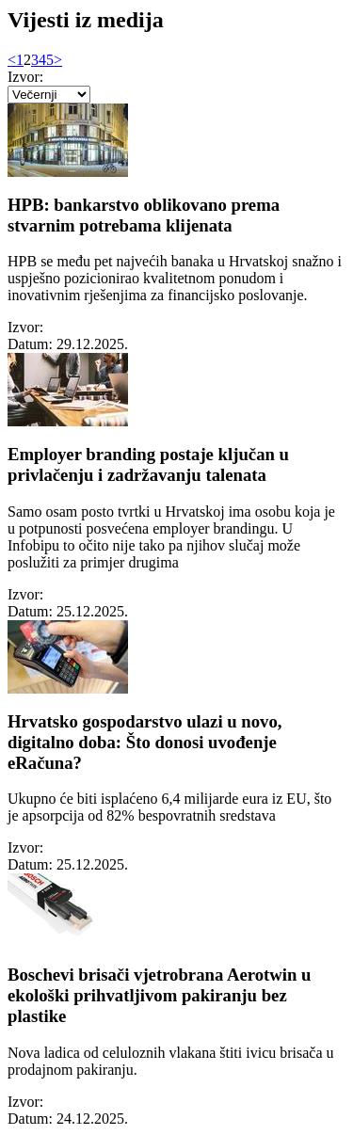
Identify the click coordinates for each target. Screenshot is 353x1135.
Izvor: (29, 77)
